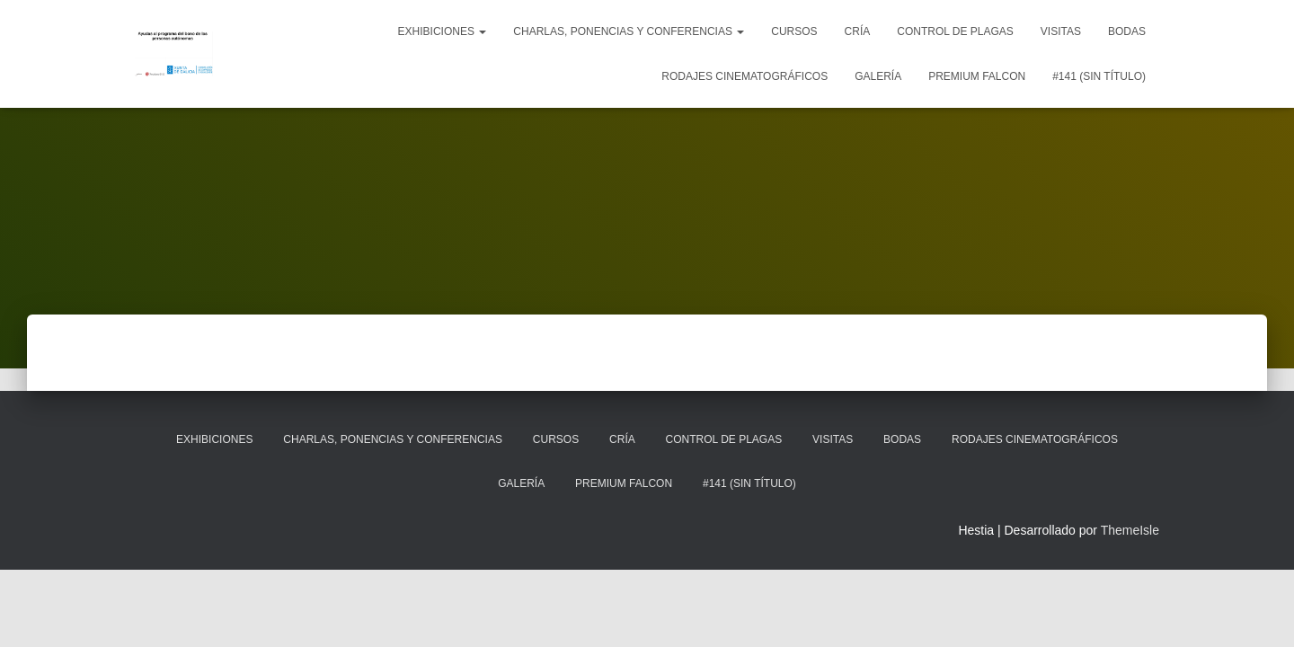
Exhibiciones (442, 31)
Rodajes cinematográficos (744, 76)
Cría (858, 31)
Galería (878, 76)
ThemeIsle (1130, 530)
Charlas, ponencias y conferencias (628, 31)
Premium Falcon (976, 76)
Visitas (1061, 31)
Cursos (794, 31)
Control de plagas (955, 31)
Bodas (1127, 31)
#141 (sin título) (1099, 76)
